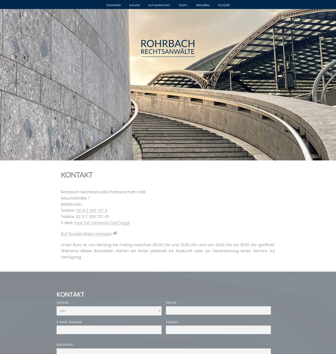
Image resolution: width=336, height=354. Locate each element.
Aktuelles (203, 5)
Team (183, 5)
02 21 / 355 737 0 (91, 211)
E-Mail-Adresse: (69, 322)
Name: (171, 302)
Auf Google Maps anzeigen (86, 234)
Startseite (113, 5)
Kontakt (224, 5)
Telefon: (172, 322)
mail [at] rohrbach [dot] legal (102, 223)
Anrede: (63, 302)
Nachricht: (65, 344)
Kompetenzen (159, 5)
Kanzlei (134, 5)
